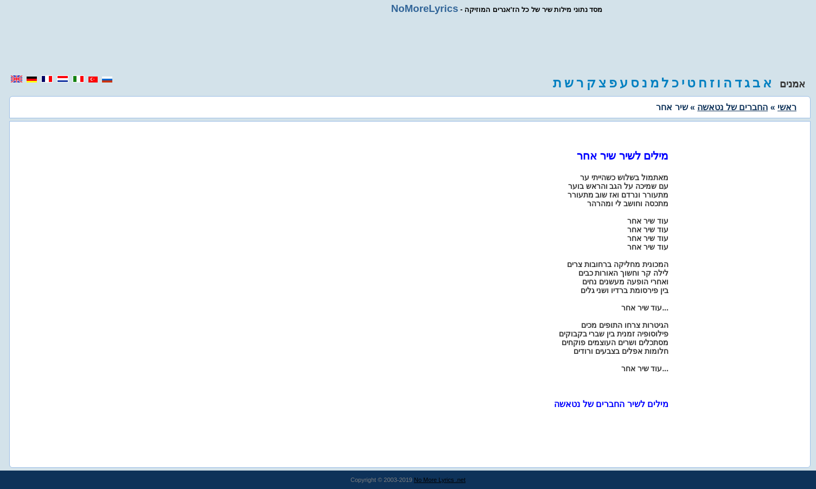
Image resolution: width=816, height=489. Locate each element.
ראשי (786, 107)
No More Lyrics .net (440, 480)
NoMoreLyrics (424, 8)
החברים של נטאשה (732, 107)
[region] (408, 44)
